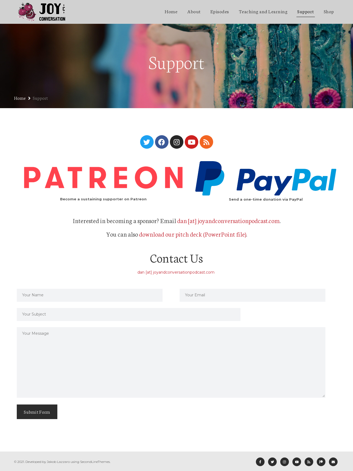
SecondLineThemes (95, 462)
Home (171, 11)
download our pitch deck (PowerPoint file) (192, 234)
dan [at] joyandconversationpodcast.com (228, 220)
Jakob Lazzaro (58, 462)
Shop (329, 11)
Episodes (219, 11)
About (194, 11)
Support (305, 11)
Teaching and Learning (263, 11)
